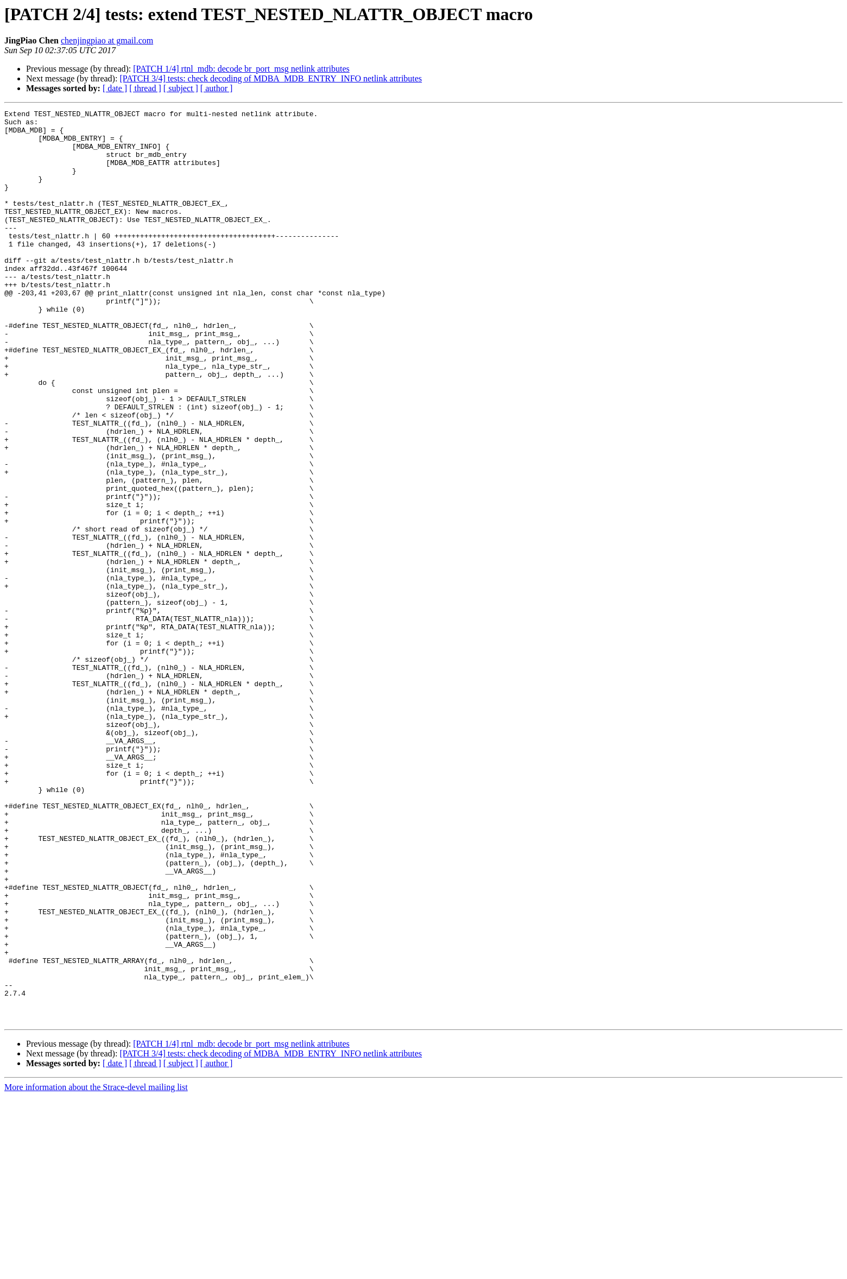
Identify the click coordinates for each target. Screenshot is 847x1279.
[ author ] (216, 88)
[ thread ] (145, 88)
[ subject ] (180, 88)
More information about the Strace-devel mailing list (96, 1269)
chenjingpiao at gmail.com (107, 40)
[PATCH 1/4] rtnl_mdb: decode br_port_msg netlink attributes (241, 68)
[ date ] (115, 88)
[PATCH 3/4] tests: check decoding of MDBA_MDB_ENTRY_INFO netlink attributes (270, 78)
